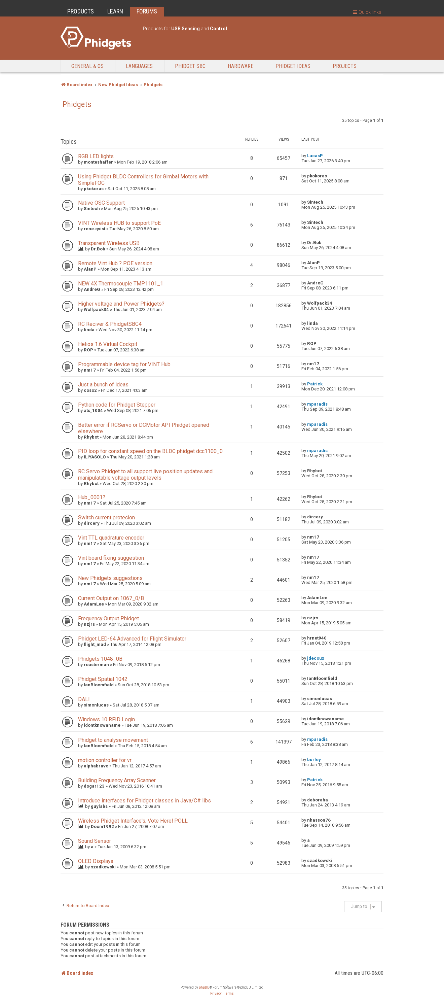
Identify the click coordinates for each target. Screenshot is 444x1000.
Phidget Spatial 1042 (102, 679)
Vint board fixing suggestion (111, 558)
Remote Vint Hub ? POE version (115, 263)
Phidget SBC (190, 66)
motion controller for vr (105, 760)
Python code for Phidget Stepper (116, 405)
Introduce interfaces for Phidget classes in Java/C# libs (144, 800)
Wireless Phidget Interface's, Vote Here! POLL (133, 821)
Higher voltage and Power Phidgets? (121, 304)
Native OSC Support (101, 203)
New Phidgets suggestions (110, 578)
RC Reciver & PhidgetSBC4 (110, 324)
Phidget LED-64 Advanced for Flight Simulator (132, 638)
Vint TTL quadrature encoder (111, 538)
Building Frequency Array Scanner (117, 780)
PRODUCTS (80, 11)
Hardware (240, 66)
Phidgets (77, 104)
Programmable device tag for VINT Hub (124, 364)
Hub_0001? (91, 497)
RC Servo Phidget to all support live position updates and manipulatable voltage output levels (145, 474)
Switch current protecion (106, 517)
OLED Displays (95, 861)
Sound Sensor (94, 841)
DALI (84, 699)
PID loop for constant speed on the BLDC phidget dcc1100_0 (150, 451)
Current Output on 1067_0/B (111, 598)
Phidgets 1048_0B (100, 659)
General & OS (87, 66)
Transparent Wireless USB (109, 243)
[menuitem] (216, 994)
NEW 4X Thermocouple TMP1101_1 (120, 283)
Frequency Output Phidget (108, 618)
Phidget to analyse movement (113, 740)
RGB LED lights (96, 156)
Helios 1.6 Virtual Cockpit (107, 344)
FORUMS (147, 11)
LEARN (115, 11)
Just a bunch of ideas (103, 384)
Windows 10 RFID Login (106, 719)
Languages (139, 66)
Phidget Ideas (292, 66)
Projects (345, 66)
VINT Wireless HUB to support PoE (119, 223)
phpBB (204, 987)
